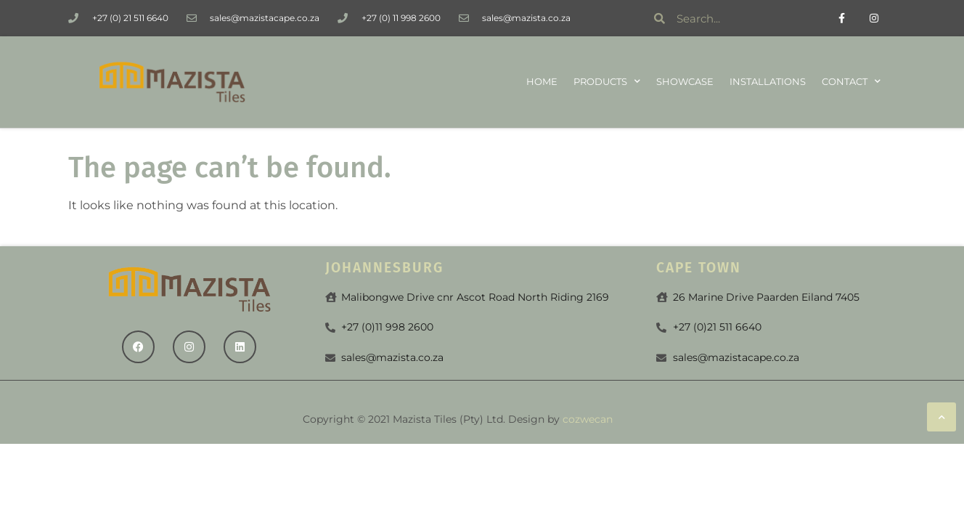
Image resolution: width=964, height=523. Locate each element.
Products (606, 81)
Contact (851, 81)
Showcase (685, 81)
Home (541, 81)
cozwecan (588, 419)
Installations (768, 81)
